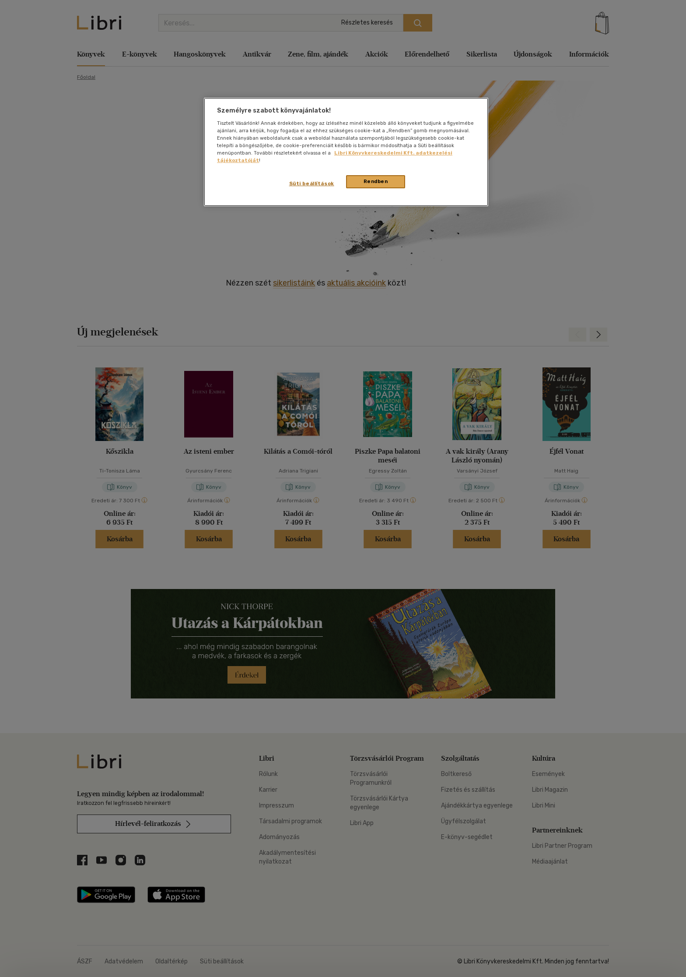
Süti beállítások (311, 183)
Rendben (376, 181)
